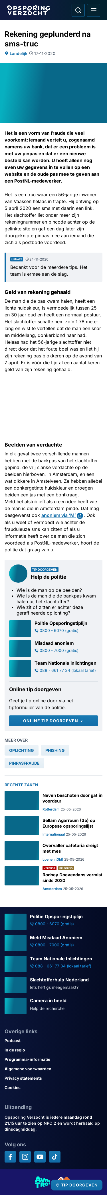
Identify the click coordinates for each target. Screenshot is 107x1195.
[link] (22, 750)
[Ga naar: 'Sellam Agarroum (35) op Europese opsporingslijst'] (53, 826)
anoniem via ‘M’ (58, 515)
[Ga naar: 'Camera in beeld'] (53, 1006)
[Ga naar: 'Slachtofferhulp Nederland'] (53, 985)
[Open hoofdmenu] (93, 10)
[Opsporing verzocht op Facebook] (10, 1157)
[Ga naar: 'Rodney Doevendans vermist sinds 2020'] (53, 878)
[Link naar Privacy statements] (53, 1078)
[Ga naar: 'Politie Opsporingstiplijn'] (53, 628)
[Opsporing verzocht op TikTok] (54, 1157)
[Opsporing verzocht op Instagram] (25, 1157)
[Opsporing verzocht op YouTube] (40, 1157)
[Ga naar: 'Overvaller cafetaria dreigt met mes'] (53, 851)
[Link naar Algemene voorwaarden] (53, 1068)
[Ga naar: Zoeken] (78, 10)
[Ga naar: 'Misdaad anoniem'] (53, 648)
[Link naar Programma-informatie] (53, 1059)
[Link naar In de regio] (53, 1049)
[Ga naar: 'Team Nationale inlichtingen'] (53, 668)
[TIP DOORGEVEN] (76, 1185)
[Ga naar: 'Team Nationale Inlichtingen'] (53, 964)
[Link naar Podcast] (53, 1040)
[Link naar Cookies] (53, 1087)
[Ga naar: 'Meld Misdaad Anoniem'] (53, 943)
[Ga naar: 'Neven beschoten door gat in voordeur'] (53, 801)
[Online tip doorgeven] (53, 720)
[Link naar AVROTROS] (43, 1182)
